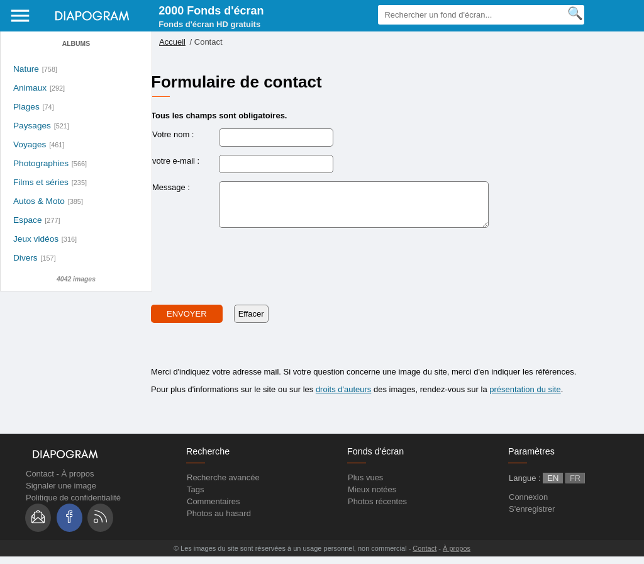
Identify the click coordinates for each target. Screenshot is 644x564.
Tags (195, 497)
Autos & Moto (39, 201)
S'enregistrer (532, 516)
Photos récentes (377, 509)
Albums (76, 43)
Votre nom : (173, 134)
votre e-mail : (175, 161)
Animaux (30, 88)
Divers (25, 257)
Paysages (32, 125)
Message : (171, 187)
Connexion (528, 504)
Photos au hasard (219, 521)
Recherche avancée (223, 485)
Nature (26, 69)
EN (552, 485)
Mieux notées (372, 497)
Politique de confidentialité (73, 505)
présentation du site (524, 397)
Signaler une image (61, 493)
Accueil (172, 42)
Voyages (29, 144)
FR (575, 485)
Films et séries (41, 182)
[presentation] (246, 270)
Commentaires (213, 509)
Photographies (41, 163)
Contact (40, 481)
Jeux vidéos (35, 239)
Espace (27, 220)
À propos (77, 481)
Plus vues (365, 485)
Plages (26, 106)
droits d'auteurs (343, 397)
